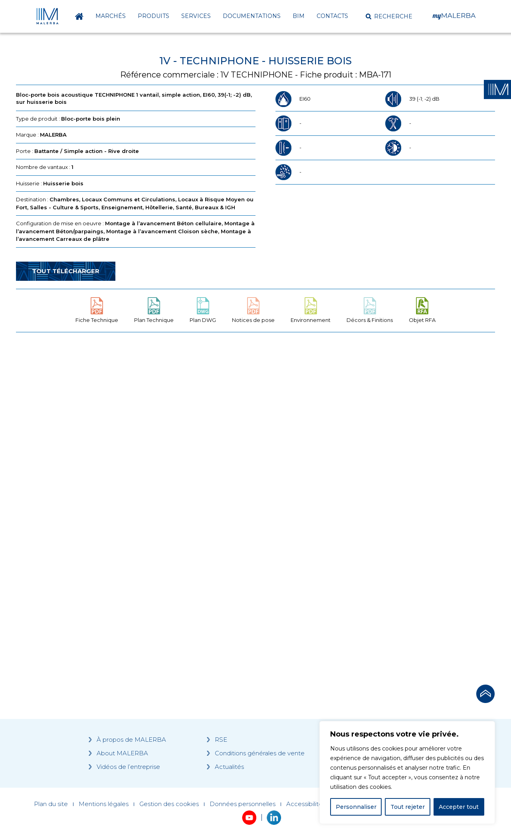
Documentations (252, 16)
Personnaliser (356, 806)
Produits (153, 16)
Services (196, 16)
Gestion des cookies (169, 804)
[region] (407, 772)
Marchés (110, 16)
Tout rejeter (407, 806)
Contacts (332, 16)
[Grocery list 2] (368, 490)
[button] (389, 16)
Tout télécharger (65, 271)
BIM (299, 16)
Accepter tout (459, 806)
